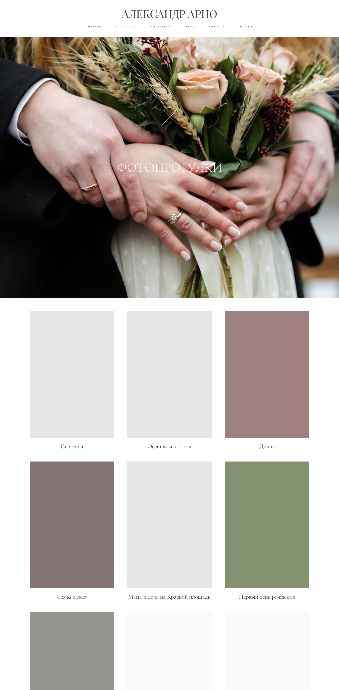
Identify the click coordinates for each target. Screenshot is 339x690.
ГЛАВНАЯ (93, 26)
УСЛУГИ (246, 26)
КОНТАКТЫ (217, 26)
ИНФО (190, 26)
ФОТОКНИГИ (160, 26)
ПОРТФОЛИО (126, 26)
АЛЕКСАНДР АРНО (169, 14)
